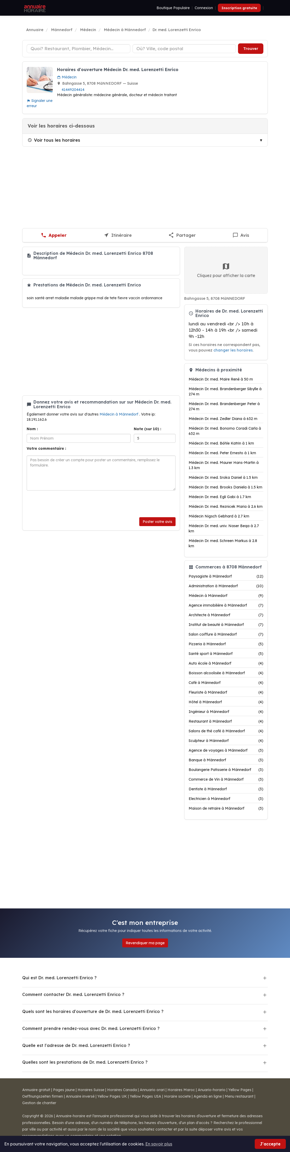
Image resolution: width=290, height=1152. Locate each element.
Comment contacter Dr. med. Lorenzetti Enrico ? (73, 994)
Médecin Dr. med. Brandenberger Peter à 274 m (224, 406)
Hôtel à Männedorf (226, 702)
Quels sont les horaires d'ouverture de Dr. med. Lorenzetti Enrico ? (93, 1011)
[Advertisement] (145, 187)
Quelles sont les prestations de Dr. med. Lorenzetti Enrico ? (85, 1062)
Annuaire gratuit (36, 1089)
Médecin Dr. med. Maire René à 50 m (221, 379)
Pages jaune (64, 1089)
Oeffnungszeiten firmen (42, 1096)
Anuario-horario (211, 1089)
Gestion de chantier (39, 1103)
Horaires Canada (122, 1089)
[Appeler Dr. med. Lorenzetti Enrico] (53, 235)
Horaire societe (177, 1096)
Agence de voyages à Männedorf (226, 750)
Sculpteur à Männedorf (226, 740)
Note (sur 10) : (147, 429)
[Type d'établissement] (78, 48)
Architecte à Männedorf (226, 615)
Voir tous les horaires (54, 140)
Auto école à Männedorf (226, 663)
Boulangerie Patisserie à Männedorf (226, 769)
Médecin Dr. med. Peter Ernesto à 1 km (222, 453)
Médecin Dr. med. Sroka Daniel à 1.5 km (223, 477)
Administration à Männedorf (226, 586)
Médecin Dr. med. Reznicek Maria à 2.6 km (226, 506)
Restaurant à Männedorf (226, 721)
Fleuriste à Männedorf (226, 692)
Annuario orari (152, 1089)
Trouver (250, 48)
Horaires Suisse (91, 1089)
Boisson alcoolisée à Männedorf (226, 673)
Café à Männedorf (226, 682)
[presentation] (66, 504)
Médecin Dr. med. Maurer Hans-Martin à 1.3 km (224, 465)
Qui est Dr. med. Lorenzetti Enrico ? (59, 977)
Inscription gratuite (239, 8)
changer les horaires (233, 350)
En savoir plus (158, 1144)
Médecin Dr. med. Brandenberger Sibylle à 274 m (225, 391)
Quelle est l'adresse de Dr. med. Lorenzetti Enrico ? (76, 1045)
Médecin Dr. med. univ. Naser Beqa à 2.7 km (224, 528)
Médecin (67, 77)
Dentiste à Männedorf (226, 789)
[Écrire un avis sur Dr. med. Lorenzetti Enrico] (241, 235)
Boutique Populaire (173, 7)
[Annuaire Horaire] (34, 8)
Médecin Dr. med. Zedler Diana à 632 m (223, 418)
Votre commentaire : (46, 448)
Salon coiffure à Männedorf (226, 634)
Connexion (204, 7)
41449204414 (73, 89)
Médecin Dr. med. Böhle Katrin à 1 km (221, 443)
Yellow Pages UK (112, 1096)
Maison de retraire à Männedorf (226, 808)
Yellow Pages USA (145, 1096)
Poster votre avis (157, 521)
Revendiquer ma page (145, 943)
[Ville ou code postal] (184, 48)
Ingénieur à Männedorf (226, 711)
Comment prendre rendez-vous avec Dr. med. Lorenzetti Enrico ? (91, 1028)
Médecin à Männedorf (119, 414)
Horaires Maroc (181, 1089)
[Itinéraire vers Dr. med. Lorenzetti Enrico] (117, 235)
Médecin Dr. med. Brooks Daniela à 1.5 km (225, 487)
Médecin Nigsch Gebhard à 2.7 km (219, 516)
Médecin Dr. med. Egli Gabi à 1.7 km (220, 496)
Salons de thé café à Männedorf (226, 731)
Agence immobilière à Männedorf (226, 605)
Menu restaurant (239, 1096)
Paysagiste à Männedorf (226, 576)
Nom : (32, 429)
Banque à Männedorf (226, 760)
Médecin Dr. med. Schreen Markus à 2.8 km (223, 543)
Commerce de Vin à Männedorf (226, 779)
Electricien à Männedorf (226, 798)
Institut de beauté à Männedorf (226, 624)
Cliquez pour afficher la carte (226, 270)
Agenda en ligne (208, 1096)
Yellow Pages (239, 1089)
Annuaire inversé (80, 1096)
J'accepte (270, 1144)
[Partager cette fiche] (182, 235)
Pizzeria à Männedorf (226, 644)
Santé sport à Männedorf (226, 653)
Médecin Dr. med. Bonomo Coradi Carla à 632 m (225, 431)
